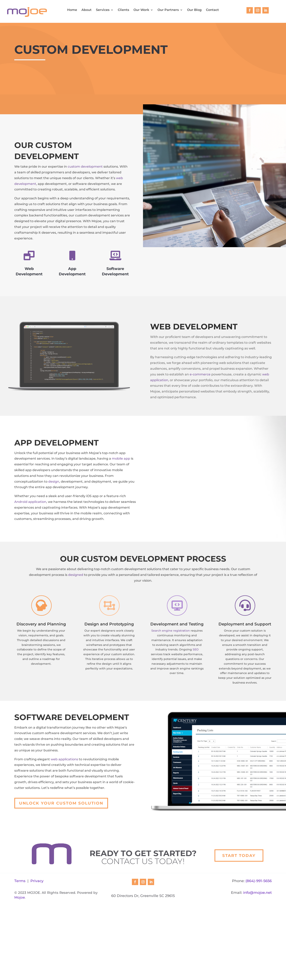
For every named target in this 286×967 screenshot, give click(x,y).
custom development (85, 166)
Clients (123, 10)
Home (72, 10)
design (53, 498)
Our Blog (194, 10)
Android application (30, 518)
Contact (212, 10)
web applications (64, 775)
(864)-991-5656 (258, 939)
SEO (196, 666)
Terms (19, 939)
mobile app (121, 475)
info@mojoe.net (257, 951)
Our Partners (168, 10)
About (86, 10)
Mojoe (19, 956)
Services (102, 10)
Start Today (239, 898)
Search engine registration (170, 647)
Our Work (141, 10)
